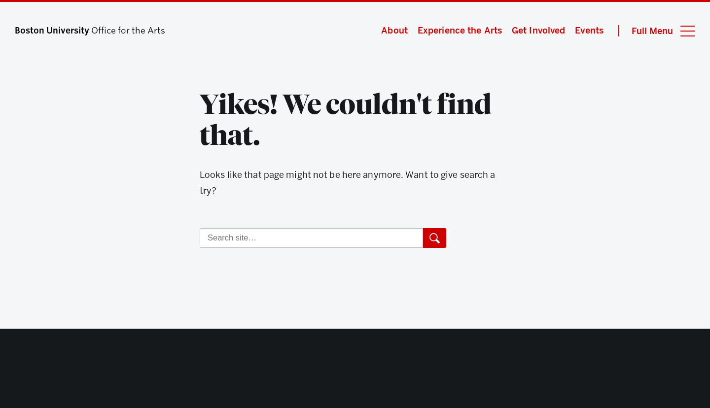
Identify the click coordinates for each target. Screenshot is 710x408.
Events (589, 30)
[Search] (311, 238)
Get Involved (538, 30)
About (394, 30)
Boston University (355, 370)
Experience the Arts (460, 30)
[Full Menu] (656, 30)
